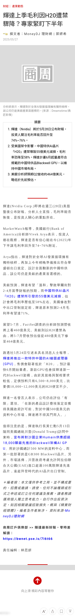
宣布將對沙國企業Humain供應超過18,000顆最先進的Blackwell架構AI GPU (37, 442)
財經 (6, 6)
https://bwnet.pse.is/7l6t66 (28, 539)
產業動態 (17, 6)
